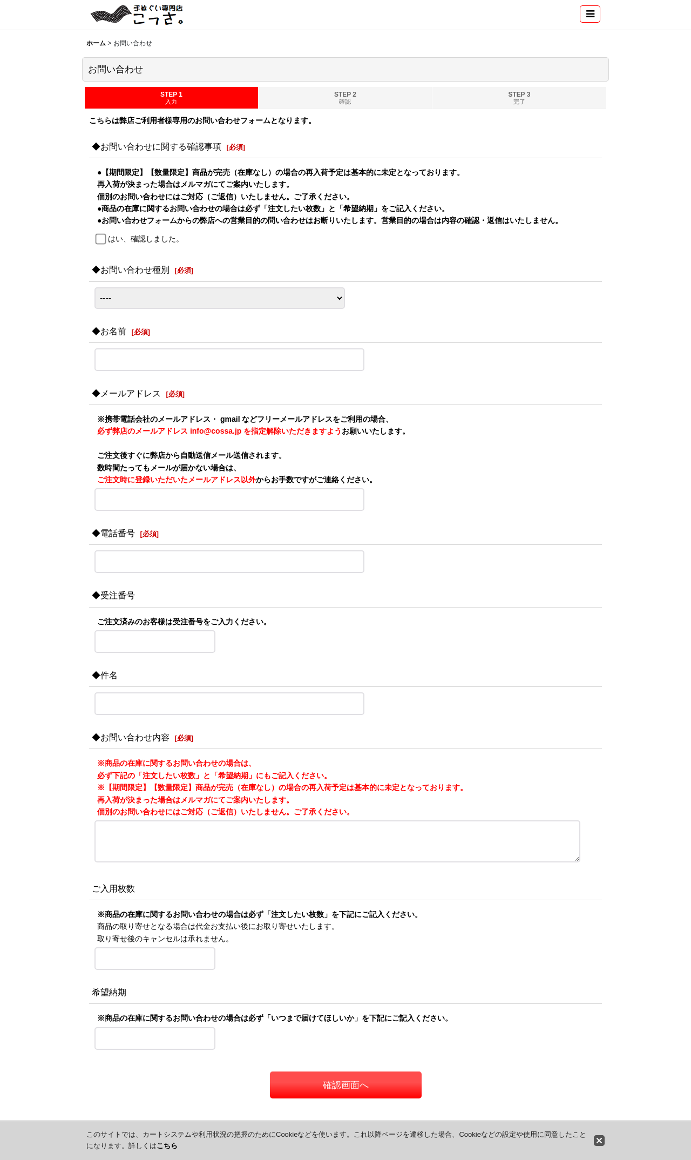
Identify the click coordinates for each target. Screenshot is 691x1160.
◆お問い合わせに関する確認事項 (156, 146)
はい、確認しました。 (146, 238)
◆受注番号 (113, 595)
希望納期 (109, 992)
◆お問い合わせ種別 (131, 269)
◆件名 (105, 675)
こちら (167, 1146)
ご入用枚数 (113, 888)
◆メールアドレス (126, 393)
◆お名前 (109, 331)
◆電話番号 (113, 533)
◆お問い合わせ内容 (131, 737)
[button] (590, 14)
